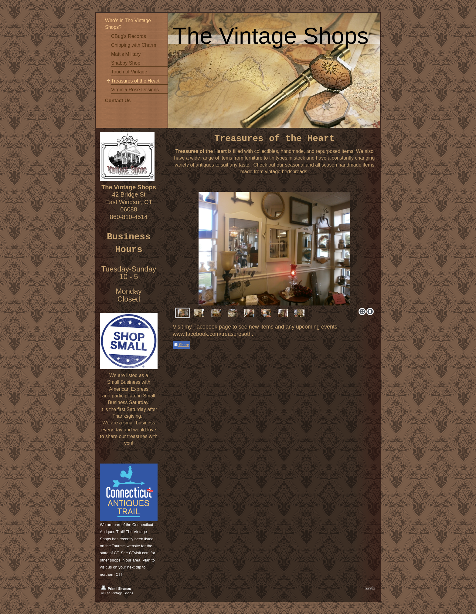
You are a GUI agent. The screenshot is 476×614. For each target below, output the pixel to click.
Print (108, 588)
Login (370, 587)
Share (181, 345)
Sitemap (124, 588)
